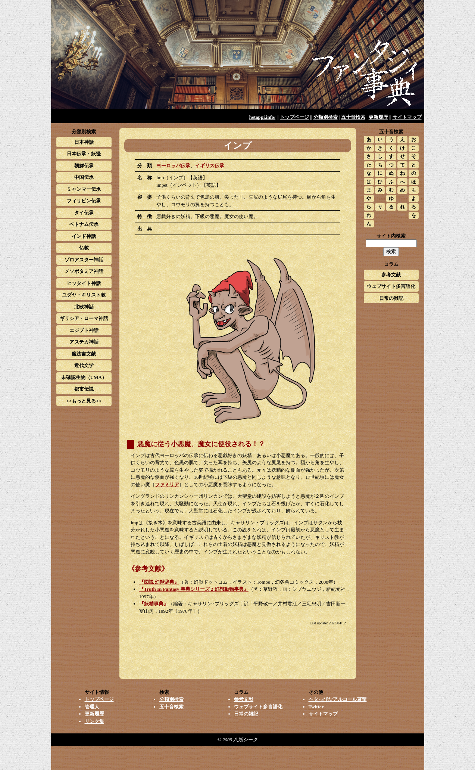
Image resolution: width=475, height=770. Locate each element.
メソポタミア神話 (84, 271)
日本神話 (84, 142)
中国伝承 (84, 177)
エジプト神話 (84, 330)
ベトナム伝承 (84, 224)
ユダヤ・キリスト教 (84, 295)
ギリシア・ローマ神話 (84, 318)
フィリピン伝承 (84, 201)
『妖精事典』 (153, 603)
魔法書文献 (84, 354)
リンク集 (94, 721)
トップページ (294, 117)
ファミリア (167, 484)
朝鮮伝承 (84, 165)
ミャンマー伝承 (84, 189)
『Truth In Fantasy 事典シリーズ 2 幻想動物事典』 (194, 589)
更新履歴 (378, 117)
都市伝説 (84, 389)
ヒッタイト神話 (84, 283)
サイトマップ (407, 117)
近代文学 (84, 365)
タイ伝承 (84, 212)
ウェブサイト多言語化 (391, 286)
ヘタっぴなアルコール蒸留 (338, 699)
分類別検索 (325, 117)
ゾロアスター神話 (84, 260)
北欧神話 (84, 307)
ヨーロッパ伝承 (173, 165)
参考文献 (391, 274)
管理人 (92, 707)
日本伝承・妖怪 (84, 153)
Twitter (316, 707)
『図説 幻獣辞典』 (159, 582)
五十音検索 (353, 117)
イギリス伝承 (209, 165)
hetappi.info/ (262, 117)
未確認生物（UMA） (84, 377)
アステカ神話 (84, 342)
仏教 (84, 248)
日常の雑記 (391, 298)
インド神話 (84, 236)
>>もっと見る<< (83, 401)
